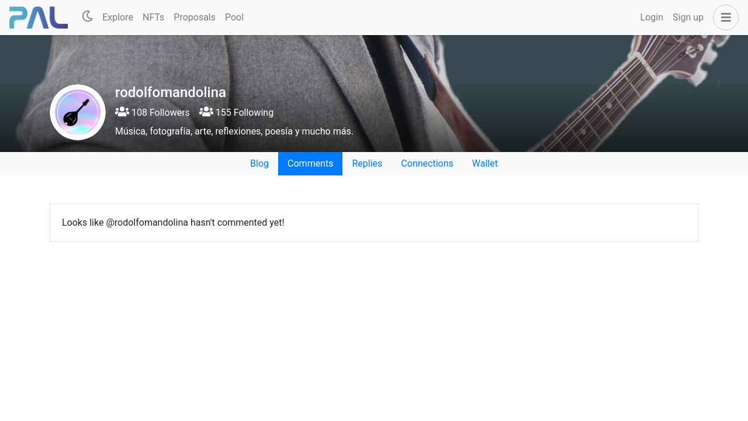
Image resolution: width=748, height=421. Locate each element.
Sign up (688, 17)
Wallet (485, 163)
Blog (259, 163)
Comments (310, 163)
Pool (234, 17)
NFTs (153, 17)
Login (651, 17)
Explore (117, 17)
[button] (723, 17)
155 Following (236, 112)
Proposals (195, 17)
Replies (367, 163)
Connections (427, 163)
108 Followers (152, 112)
